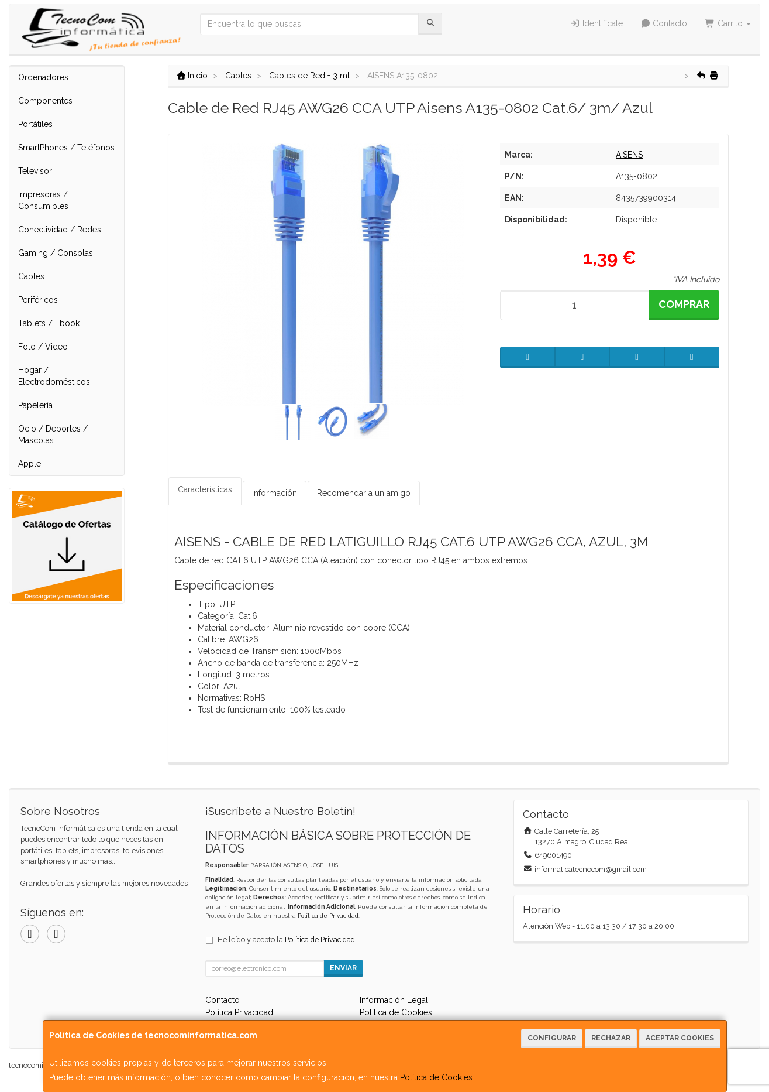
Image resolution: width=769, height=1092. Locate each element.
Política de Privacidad (328, 915)
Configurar (551, 1038)
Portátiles (35, 124)
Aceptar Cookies (680, 1038)
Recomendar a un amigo (364, 493)
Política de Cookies (436, 1077)
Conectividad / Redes (59, 229)
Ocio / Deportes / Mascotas (53, 434)
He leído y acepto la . (287, 939)
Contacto (664, 23)
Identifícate (596, 23)
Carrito (728, 23)
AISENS (629, 154)
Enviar (343, 968)
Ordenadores (43, 77)
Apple (29, 463)
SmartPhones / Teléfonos (66, 147)
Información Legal (394, 1000)
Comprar (683, 304)
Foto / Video (43, 346)
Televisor (35, 171)
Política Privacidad (239, 1012)
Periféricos (38, 299)
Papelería (35, 405)
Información (274, 493)
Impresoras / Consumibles (43, 200)
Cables (31, 276)
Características (205, 489)
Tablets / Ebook (49, 323)
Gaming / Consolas (55, 253)
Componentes (45, 100)
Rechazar (610, 1038)
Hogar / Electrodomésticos (54, 375)
